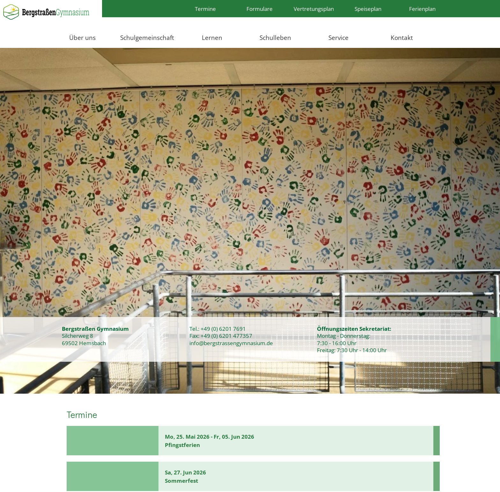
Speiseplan (368, 8)
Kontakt (402, 38)
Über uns (82, 38)
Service (338, 38)
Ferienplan (422, 8)
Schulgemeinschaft (147, 38)
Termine (205, 8)
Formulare (259, 8)
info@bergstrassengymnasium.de (231, 343)
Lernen (212, 38)
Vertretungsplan (314, 8)
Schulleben (275, 38)
